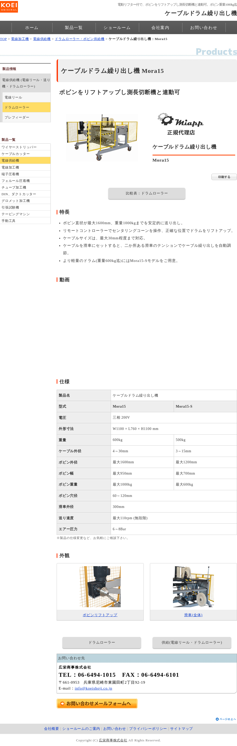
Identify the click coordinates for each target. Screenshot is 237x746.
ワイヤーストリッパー (19, 147)
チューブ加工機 (14, 187)
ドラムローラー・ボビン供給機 (79, 39)
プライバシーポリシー (148, 729)
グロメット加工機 (16, 201)
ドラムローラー (17, 107)
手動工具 (9, 221)
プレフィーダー (17, 117)
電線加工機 (20, 39)
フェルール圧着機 (16, 181)
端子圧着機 (10, 174)
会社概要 (51, 729)
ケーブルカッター (16, 154)
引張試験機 (10, 207)
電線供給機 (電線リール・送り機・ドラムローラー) (26, 83)
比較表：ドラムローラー (147, 193)
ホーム (32, 27)
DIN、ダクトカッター (19, 194)
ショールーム (117, 27)
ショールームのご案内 (81, 729)
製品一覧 (74, 27)
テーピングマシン (16, 214)
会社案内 (160, 27)
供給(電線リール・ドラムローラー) (192, 642)
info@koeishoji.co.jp (93, 688)
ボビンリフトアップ (100, 615)
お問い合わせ (204, 27)
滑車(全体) (193, 615)
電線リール (13, 97)
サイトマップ (181, 729)
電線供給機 (42, 39)
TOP (3, 39)
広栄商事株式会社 (113, 740)
